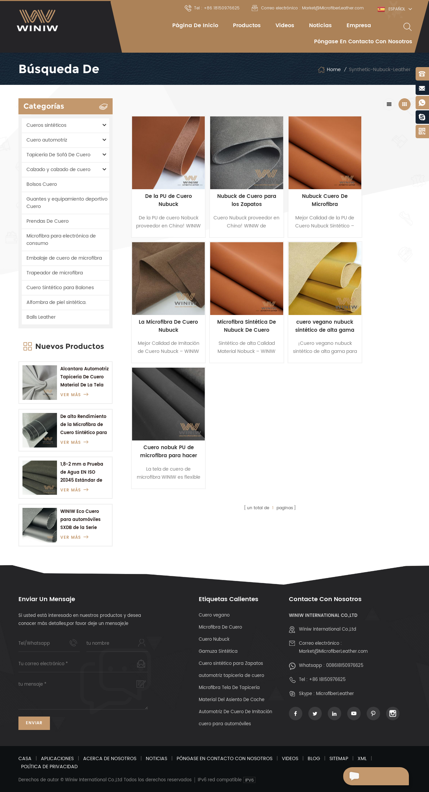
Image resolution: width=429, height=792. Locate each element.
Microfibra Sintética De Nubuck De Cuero (164, 311)
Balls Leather (41, 317)
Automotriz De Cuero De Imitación (235, 712)
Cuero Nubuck (214, 639)
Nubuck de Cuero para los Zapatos (234, 193)
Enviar (34, 723)
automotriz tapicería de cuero (231, 675)
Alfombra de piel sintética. (56, 302)
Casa (25, 758)
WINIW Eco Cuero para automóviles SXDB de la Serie (80, 519)
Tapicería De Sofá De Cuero (58, 155)
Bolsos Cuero (41, 184)
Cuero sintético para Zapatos (231, 663)
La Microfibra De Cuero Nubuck (375, 193)
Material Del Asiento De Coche (231, 699)
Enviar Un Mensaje (374, 776)
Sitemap (338, 758)
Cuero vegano (214, 615)
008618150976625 (344, 665)
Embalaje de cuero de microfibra (64, 258)
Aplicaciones (57, 758)
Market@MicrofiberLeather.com (333, 651)
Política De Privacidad (49, 767)
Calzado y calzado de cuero (58, 169)
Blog (314, 758)
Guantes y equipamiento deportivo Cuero (67, 202)
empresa (359, 25)
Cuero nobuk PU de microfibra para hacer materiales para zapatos (305, 311)
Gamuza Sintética (218, 651)
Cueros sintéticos (46, 125)
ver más (74, 395)
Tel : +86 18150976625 (212, 8)
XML (362, 758)
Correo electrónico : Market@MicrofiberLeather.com (308, 8)
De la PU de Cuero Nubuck (164, 193)
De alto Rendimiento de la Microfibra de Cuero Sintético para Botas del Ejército (83, 425)
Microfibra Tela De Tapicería (229, 687)
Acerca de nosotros (109, 758)
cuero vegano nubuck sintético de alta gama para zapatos (234, 311)
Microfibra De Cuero (220, 627)
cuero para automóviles (225, 724)
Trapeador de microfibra (54, 273)
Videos (284, 25)
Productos (247, 25)
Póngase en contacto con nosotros (363, 41)
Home (329, 69)
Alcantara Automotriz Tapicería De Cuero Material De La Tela (84, 377)
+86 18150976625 (327, 679)
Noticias (320, 25)
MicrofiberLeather (335, 693)
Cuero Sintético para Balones (60, 288)
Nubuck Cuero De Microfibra (305, 193)
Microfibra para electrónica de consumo (61, 239)
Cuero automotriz (46, 140)
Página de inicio (195, 25)
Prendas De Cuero (47, 221)
